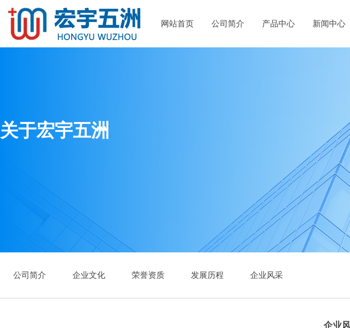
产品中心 (278, 23)
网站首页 (177, 23)
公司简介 (227, 23)
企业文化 (88, 275)
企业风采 (266, 275)
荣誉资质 (148, 275)
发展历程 (207, 275)
